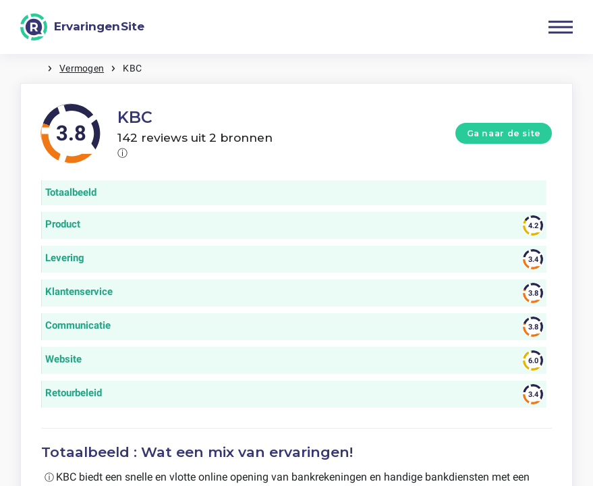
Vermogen (81, 68)
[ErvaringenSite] (82, 27)
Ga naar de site (504, 133)
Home (33, 68)
